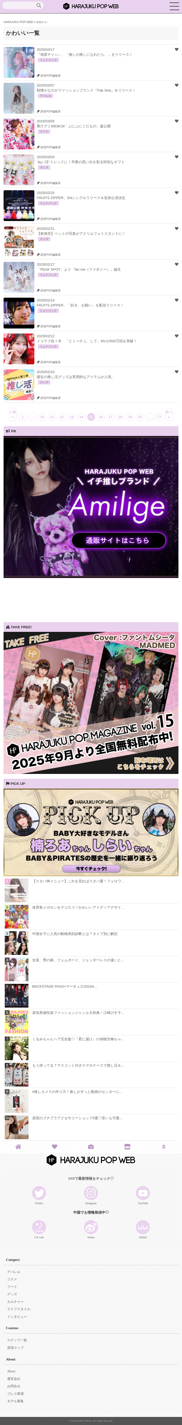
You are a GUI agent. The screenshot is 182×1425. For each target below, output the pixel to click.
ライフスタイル (18, 1309)
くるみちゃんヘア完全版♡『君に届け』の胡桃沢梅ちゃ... (78, 1039)
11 (52, 417)
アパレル (13, 1272)
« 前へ (13, 414)
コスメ (12, 1279)
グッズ (12, 1294)
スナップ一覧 (17, 1340)
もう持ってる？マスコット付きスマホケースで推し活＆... (78, 1065)
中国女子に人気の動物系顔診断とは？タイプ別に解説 (75, 934)
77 (159, 417)
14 (81, 417)
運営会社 (13, 1379)
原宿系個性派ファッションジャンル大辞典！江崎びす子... (78, 1013)
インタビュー (17, 1317)
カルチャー (15, 1302)
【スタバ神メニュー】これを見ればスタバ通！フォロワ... (78, 881)
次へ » (169, 414)
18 (120, 417)
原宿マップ (15, 1348)
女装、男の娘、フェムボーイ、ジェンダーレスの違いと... (78, 960)
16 (101, 417)
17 (111, 417)
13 (71, 417)
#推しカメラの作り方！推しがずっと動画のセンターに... (77, 1092)
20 (140, 417)
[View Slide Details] (91, 577)
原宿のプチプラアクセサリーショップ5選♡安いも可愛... (77, 1118)
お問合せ (13, 1386)
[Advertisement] (91, 589)
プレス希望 (15, 1394)
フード (12, 1287)
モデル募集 (15, 1401)
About (11, 1371)
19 (130, 417)
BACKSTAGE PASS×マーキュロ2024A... (64, 986)
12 (62, 417)
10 (42, 417)
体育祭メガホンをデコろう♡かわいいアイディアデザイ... (78, 907)
